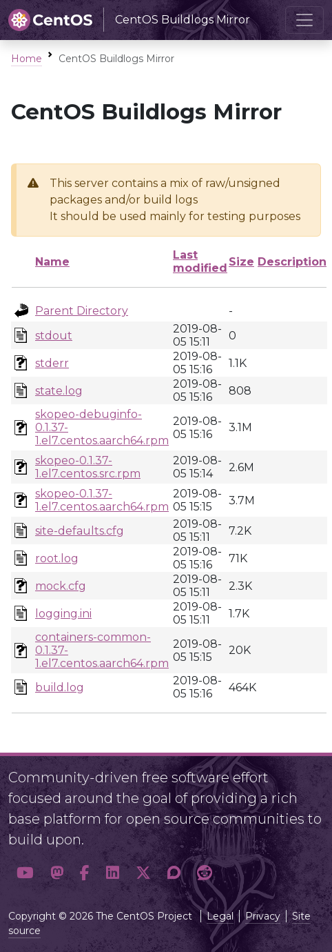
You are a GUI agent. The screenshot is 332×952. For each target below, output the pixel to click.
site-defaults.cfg (79, 530)
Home (26, 58)
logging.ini (63, 613)
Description (292, 261)
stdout (53, 335)
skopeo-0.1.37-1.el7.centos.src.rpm (88, 467)
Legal (220, 916)
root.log (57, 558)
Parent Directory (81, 310)
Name (52, 261)
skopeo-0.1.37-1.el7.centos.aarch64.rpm (102, 500)
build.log (59, 687)
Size (241, 261)
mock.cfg (60, 586)
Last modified (200, 261)
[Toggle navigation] (304, 20)
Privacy (262, 916)
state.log (59, 390)
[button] (25, 872)
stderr (52, 363)
